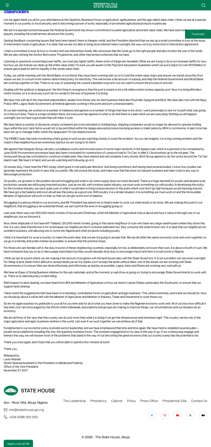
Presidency (98, 401)
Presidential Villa (175, 401)
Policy (131, 401)
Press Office (149, 401)
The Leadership (74, 401)
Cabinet (117, 401)
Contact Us (199, 401)
